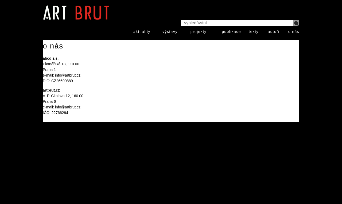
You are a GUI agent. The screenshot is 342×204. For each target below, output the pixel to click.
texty (254, 31)
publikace (231, 31)
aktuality (141, 31)
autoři (273, 31)
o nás (293, 31)
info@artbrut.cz (67, 75)
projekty (199, 31)
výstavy (169, 31)
